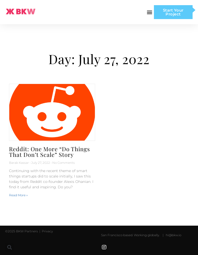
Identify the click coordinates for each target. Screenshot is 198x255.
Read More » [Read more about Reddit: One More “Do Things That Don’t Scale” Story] (18, 195)
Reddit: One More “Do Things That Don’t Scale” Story (49, 151)
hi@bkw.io (173, 235)
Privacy (47, 231)
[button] (149, 12)
